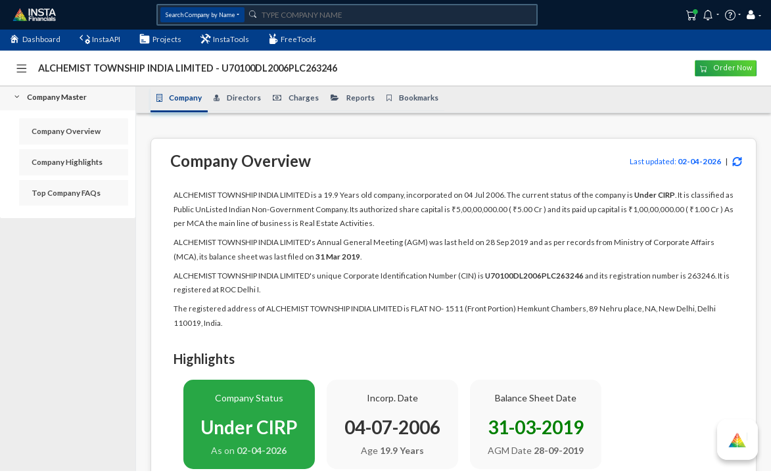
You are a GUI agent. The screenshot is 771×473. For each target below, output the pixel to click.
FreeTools (292, 39)
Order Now (726, 68)
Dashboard (34, 39)
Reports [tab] (353, 97)
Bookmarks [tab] (412, 97)
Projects (160, 39)
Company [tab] (179, 97)
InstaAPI (100, 39)
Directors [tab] (237, 97)
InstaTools (225, 39)
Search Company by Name (200, 14)
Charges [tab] (296, 97)
